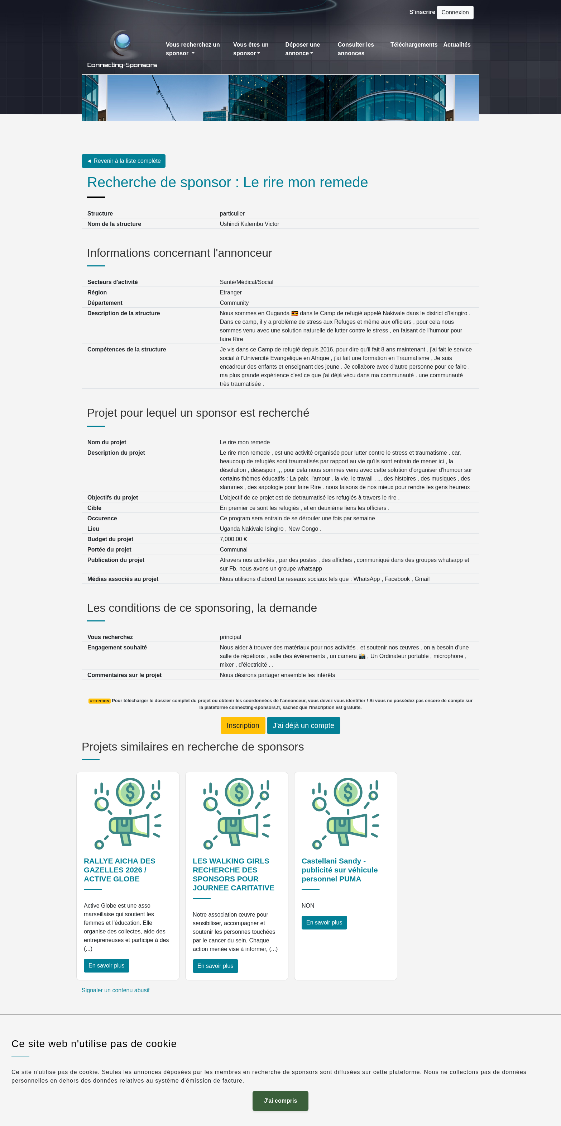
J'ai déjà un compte (304, 725)
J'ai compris (280, 1101)
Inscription (243, 725)
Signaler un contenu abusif (115, 990)
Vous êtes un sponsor (250, 49)
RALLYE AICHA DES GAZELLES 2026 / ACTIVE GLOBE (119, 870)
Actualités (457, 45)
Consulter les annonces (356, 49)
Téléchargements (414, 45)
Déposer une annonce (302, 49)
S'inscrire (422, 12)
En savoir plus (106, 965)
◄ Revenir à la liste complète (123, 161)
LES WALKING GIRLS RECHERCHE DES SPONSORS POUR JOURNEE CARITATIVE (233, 874)
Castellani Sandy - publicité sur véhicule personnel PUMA (340, 870)
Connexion (455, 12)
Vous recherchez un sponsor (193, 49)
